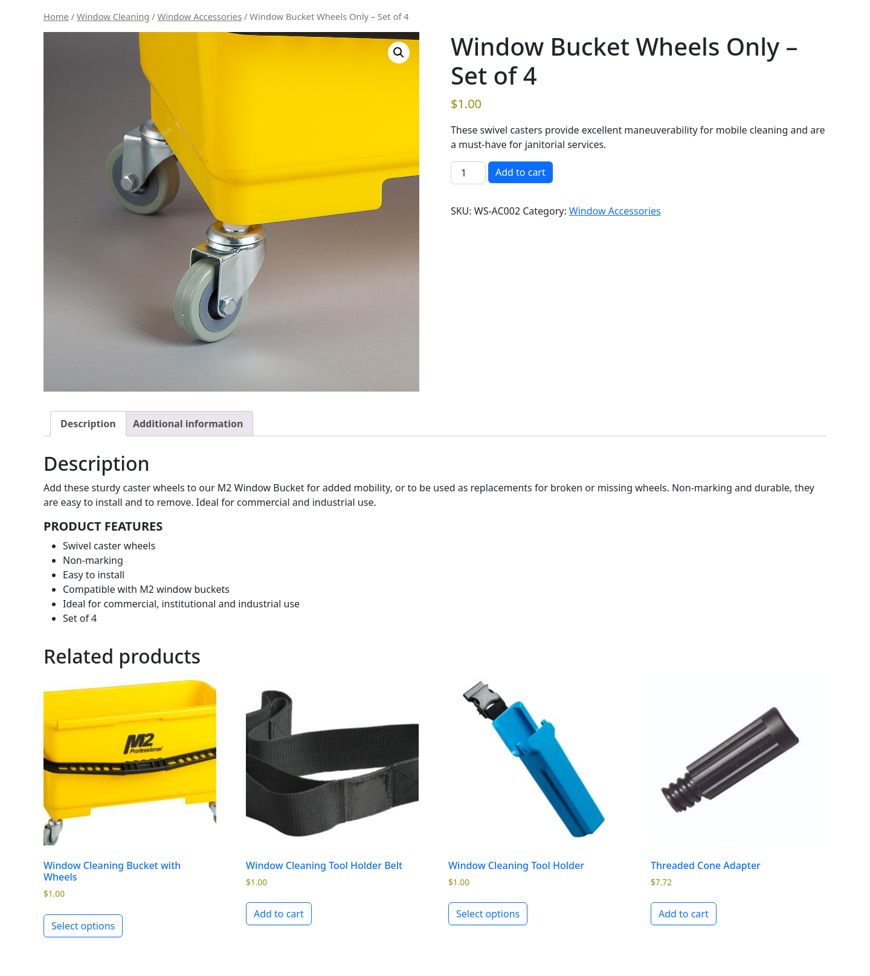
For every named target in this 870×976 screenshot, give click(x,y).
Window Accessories (200, 16)
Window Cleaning (113, 16)
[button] (399, 52)
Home (56, 16)
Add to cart (520, 172)
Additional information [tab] (188, 423)
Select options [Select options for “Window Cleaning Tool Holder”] (488, 913)
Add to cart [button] (279, 913)
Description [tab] (88, 423)
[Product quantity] (468, 172)
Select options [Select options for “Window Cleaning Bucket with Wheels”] (83, 925)
